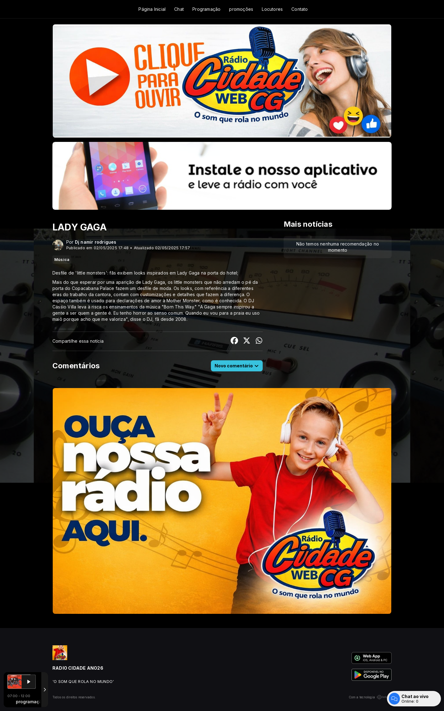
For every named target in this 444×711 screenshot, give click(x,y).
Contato (299, 9)
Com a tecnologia (370, 697)
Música (61, 259)
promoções (241, 9)
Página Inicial (152, 9)
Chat (179, 9)
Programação (206, 9)
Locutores (272, 9)
